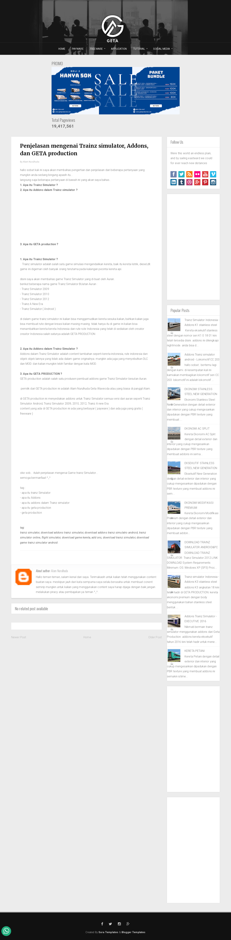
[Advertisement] (86, 217)
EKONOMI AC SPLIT (197, 428)
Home (87, 637)
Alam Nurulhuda (59, 570)
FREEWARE (97, 48)
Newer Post (18, 637)
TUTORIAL (139, 48)
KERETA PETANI (195, 651)
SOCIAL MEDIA (162, 48)
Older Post (155, 637)
